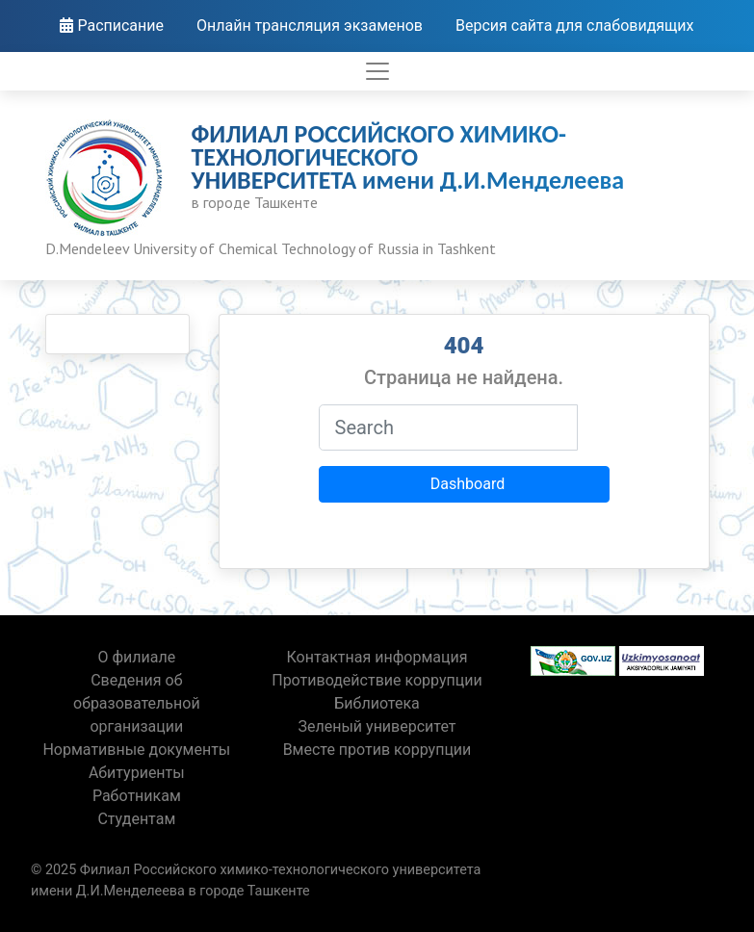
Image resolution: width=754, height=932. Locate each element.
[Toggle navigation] (377, 71)
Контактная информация (377, 657)
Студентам (136, 819)
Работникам (136, 796)
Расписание (112, 25)
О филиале (136, 657)
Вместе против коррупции (377, 749)
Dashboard (467, 484)
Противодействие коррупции (377, 680)
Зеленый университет (376, 726)
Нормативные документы (136, 749)
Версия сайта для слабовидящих (574, 25)
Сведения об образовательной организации (136, 703)
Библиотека (377, 703)
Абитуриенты (137, 773)
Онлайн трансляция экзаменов (309, 25)
